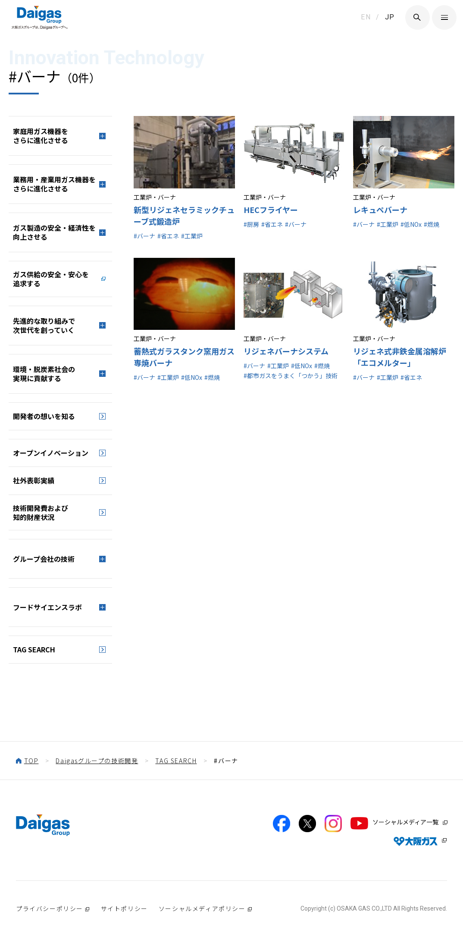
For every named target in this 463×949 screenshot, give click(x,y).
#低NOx (411, 224)
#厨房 (251, 224)
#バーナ (144, 236)
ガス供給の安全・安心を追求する (51, 278)
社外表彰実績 (33, 480)
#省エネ (168, 236)
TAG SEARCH (34, 649)
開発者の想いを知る (44, 416)
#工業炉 (192, 236)
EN (366, 17)
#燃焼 (431, 224)
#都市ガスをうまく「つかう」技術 (291, 375)
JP (390, 17)
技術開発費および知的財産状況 (40, 512)
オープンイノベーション (50, 453)
